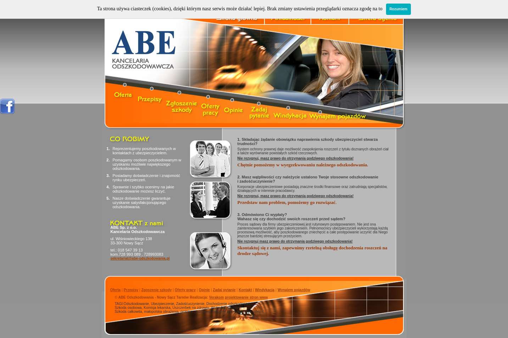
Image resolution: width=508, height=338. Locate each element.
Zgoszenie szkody (156, 290)
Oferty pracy (185, 290)
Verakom (216, 297)
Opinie (204, 290)
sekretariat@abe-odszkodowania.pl (140, 258)
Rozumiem (399, 9)
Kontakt (245, 290)
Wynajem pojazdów (294, 290)
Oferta (115, 290)
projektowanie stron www (246, 297)
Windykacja (264, 290)
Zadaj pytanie (224, 290)
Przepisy (131, 290)
